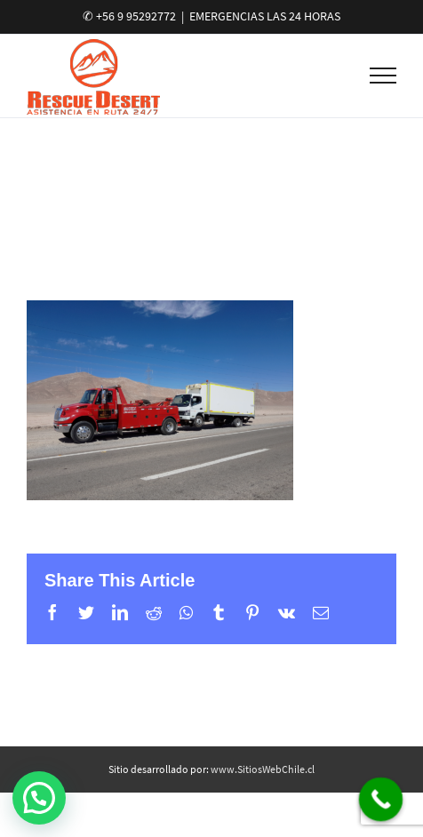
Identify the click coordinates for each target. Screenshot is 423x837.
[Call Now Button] (381, 799)
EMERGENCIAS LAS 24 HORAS (264, 16)
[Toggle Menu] (383, 76)
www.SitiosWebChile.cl (263, 769)
